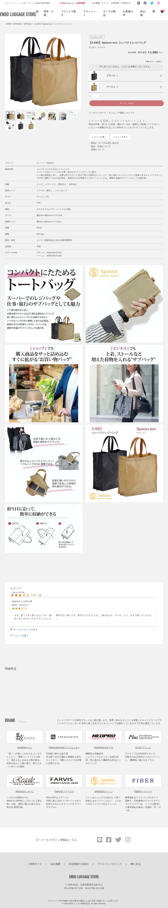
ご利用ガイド (34, 864)
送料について (97, 149)
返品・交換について (101, 146)
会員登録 (115, 3)
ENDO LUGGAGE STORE (84, 877)
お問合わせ (126, 3)
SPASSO (27, 24)
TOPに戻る (135, 864)
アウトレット (89, 13)
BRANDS (18, 24)
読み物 (142, 13)
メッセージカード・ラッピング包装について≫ (112, 112)
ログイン (105, 3)
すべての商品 (109, 13)
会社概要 (96, 3)
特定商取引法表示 (79, 864)
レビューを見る (120, 137)
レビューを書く (99, 137)
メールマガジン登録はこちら (59, 839)
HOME (9, 24)
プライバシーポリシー (109, 864)
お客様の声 (128, 13)
